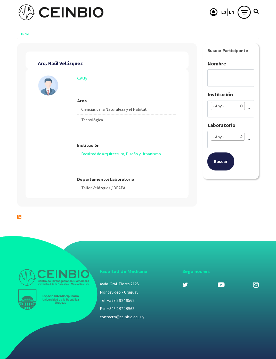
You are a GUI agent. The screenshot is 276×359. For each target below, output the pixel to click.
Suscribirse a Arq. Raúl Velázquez (19, 217)
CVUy (82, 78)
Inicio (25, 34)
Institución (220, 94)
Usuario (213, 12)
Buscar (221, 161)
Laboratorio (221, 125)
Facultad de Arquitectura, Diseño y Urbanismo (121, 153)
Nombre (216, 63)
